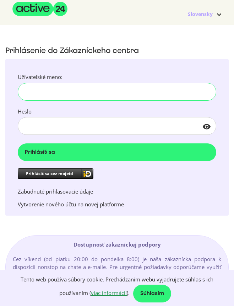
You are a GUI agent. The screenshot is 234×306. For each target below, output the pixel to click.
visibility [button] (206, 126)
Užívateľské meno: (40, 76)
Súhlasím (152, 293)
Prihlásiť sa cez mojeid (49, 173)
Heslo (25, 111)
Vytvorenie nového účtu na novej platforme (71, 204)
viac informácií (109, 292)
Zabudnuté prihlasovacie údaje (55, 191)
